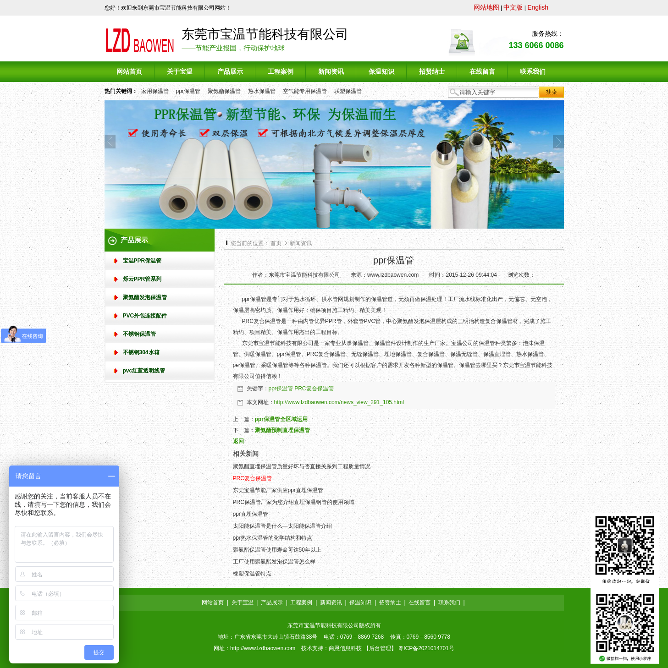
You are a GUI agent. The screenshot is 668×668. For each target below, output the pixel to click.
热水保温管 (262, 91)
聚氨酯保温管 (224, 91)
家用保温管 (155, 91)
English (537, 7)
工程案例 (301, 602)
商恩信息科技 (345, 648)
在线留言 (420, 602)
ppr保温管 (188, 91)
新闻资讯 (301, 243)
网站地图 (486, 7)
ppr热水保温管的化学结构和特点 (272, 538)
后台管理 (380, 648)
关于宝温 (243, 602)
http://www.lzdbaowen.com (262, 648)
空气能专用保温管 (305, 91)
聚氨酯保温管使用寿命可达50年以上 (277, 550)
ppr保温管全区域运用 (281, 419)
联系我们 (449, 602)
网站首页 (213, 602)
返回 (238, 441)
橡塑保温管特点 (252, 573)
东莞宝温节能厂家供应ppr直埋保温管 (278, 490)
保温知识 (360, 602)
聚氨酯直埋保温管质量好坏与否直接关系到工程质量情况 (301, 466)
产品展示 (272, 602)
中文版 (513, 7)
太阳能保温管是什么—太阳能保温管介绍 (282, 526)
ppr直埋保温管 (250, 514)
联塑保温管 (348, 91)
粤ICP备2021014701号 (426, 648)
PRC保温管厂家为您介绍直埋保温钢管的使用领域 (293, 502)
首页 (276, 243)
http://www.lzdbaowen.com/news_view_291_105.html (339, 402)
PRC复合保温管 (313, 388)
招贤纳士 (390, 602)
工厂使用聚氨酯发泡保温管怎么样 (274, 561)
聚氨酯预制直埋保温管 (282, 430)
